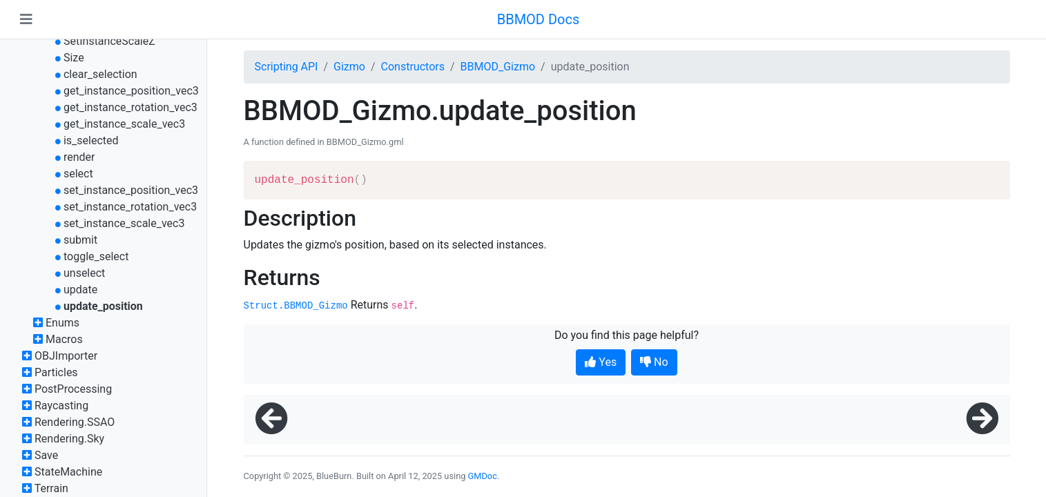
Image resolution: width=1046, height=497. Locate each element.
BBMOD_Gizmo (498, 66)
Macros (64, 339)
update (80, 289)
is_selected (91, 140)
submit (80, 239)
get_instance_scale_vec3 (124, 123)
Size (74, 57)
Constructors (413, 66)
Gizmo (349, 66)
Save (46, 455)
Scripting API (286, 66)
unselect (84, 273)
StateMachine (68, 471)
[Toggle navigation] (26, 19)
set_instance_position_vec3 (131, 190)
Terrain (51, 488)
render (79, 157)
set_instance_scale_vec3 (124, 223)
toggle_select (96, 256)
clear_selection (100, 74)
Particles (56, 372)
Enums (62, 322)
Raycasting (61, 405)
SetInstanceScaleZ (109, 41)
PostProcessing (73, 389)
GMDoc (482, 476)
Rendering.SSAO (75, 422)
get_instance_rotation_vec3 (130, 107)
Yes (601, 362)
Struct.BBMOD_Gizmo (296, 305)
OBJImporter (66, 355)
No (654, 362)
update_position (103, 306)
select (78, 173)
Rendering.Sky (69, 438)
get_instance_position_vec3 (131, 90)
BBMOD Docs (538, 19)
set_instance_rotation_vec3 (130, 206)
